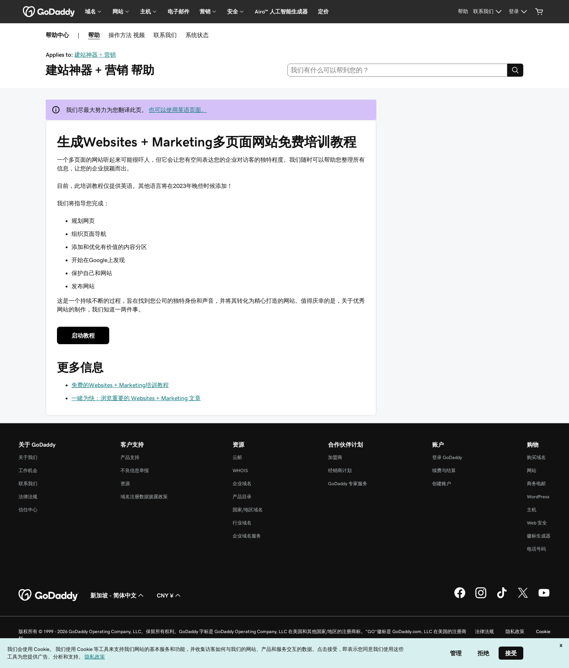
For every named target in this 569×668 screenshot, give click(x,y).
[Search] (515, 70)
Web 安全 (537, 522)
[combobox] (397, 70)
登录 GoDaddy (447, 457)
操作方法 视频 (127, 35)
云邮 (237, 457)
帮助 (94, 35)
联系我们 (165, 35)
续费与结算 (444, 470)
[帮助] (463, 12)
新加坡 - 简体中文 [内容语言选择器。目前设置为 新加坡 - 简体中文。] (117, 595)
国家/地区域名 (248, 509)
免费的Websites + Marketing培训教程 (120, 385)
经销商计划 (340, 470)
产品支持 (129, 457)
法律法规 (28, 496)
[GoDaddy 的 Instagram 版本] (480, 597)
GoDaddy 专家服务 (347, 483)
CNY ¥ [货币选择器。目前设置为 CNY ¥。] (169, 595)
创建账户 (441, 483)
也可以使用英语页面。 (178, 110)
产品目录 (242, 496)
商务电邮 (536, 483)
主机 (531, 509)
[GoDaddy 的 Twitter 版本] (522, 597)
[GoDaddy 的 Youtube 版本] (543, 597)
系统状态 (197, 35)
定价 (323, 11)
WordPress (538, 496)
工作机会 (28, 470)
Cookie (543, 631)
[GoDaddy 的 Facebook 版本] (459, 597)
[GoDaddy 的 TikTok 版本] (501, 597)
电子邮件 (178, 11)
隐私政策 (514, 631)
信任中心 (28, 509)
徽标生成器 (538, 536)
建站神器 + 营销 (95, 54)
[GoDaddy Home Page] (49, 595)
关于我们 (28, 457)
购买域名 (536, 457)
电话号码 (536, 549)
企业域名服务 (247, 536)
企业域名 (242, 483)
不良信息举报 (134, 470)
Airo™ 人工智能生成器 (281, 11)
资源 (125, 483)
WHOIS (240, 470)
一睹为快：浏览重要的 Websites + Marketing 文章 (136, 398)
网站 (531, 470)
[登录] (519, 12)
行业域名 (242, 522)
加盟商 (335, 457)
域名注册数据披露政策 (144, 496)
